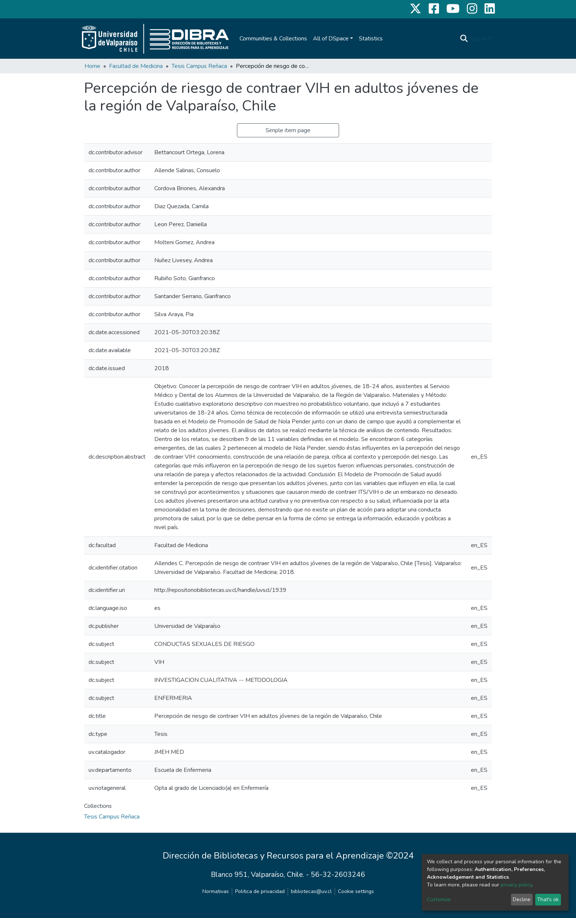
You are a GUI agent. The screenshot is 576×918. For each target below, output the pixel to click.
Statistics (371, 39)
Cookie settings (356, 891)
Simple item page (288, 130)
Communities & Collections (273, 39)
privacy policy (516, 884)
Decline (521, 899)
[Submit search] (464, 38)
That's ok (548, 899)
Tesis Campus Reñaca (199, 66)
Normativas (215, 891)
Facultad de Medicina (136, 66)
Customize (439, 899)
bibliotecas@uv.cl (311, 891)
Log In (479, 39)
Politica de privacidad (260, 891)
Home (92, 66)
